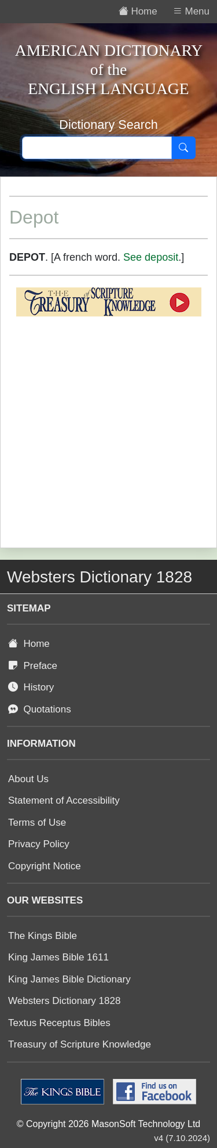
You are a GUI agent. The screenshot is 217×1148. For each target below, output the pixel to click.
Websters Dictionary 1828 (64, 1000)
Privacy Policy (38, 844)
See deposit (150, 257)
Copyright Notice (44, 866)
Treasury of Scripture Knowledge (79, 1044)
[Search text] (97, 148)
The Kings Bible (42, 935)
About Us (28, 778)
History (31, 687)
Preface (32, 665)
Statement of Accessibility (64, 800)
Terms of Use (37, 822)
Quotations (39, 709)
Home (29, 643)
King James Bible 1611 (58, 957)
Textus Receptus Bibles (59, 1022)
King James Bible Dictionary (69, 979)
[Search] (183, 148)
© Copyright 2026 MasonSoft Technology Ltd (108, 1124)
